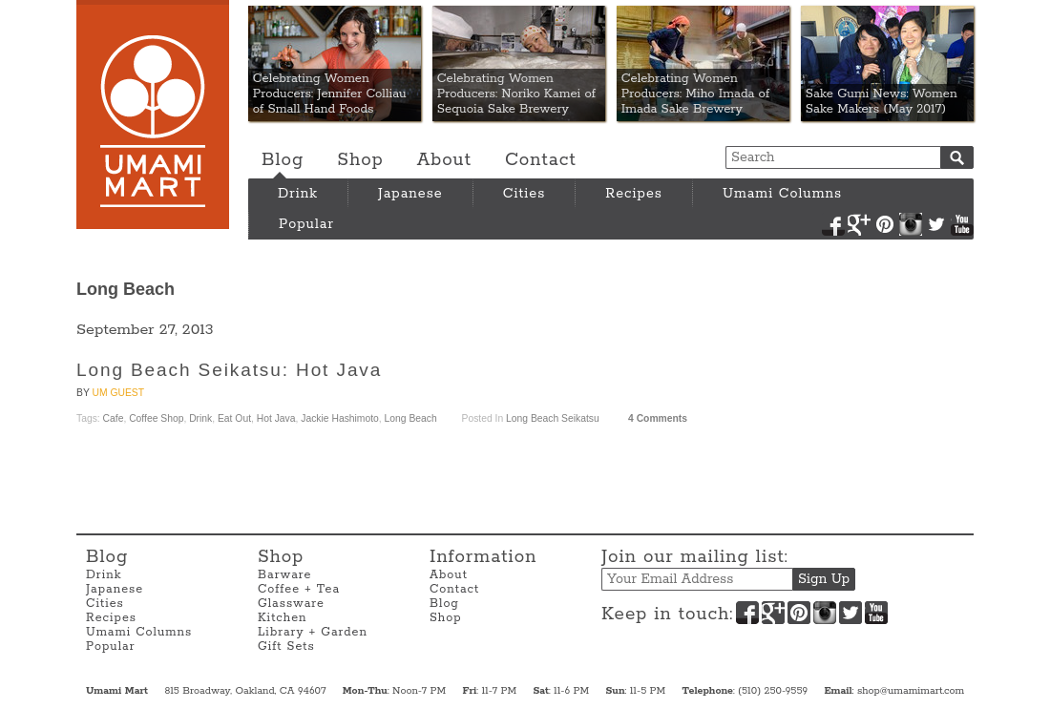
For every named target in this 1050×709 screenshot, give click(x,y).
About (444, 160)
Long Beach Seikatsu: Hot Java (229, 370)
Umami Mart (152, 114)
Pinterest (884, 224)
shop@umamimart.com (910, 691)
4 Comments (657, 418)
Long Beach (411, 418)
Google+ (859, 224)
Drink (298, 193)
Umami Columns (782, 193)
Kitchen (282, 618)
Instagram (910, 224)
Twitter (936, 224)
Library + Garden (313, 632)
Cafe (113, 418)
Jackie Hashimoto (340, 418)
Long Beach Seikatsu (552, 418)
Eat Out (234, 418)
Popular (306, 224)
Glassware (291, 603)
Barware (284, 575)
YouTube (962, 224)
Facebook (833, 224)
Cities (524, 193)
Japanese (410, 193)
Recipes (633, 193)
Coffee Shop (156, 418)
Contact (541, 160)
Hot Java (276, 418)
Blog (283, 160)
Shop (360, 160)
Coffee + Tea (299, 589)
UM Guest (118, 392)
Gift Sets (286, 646)
